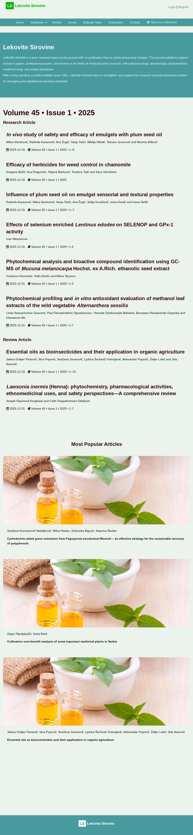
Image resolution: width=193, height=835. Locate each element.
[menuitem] (178, 8)
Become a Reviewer (162, 22)
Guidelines (37, 22)
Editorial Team (92, 22)
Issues (72, 22)
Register (183, 7)
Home (19, 22)
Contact (135, 22)
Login (172, 7)
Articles (57, 22)
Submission (115, 22)
